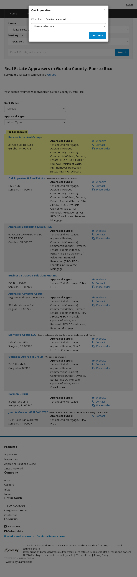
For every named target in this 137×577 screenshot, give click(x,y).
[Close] (105, 10)
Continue (97, 35)
